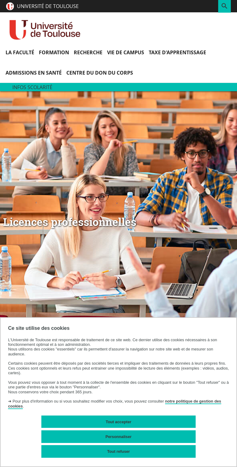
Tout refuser (118, 451)
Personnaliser (119, 436)
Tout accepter (118, 422)
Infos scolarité (32, 87)
